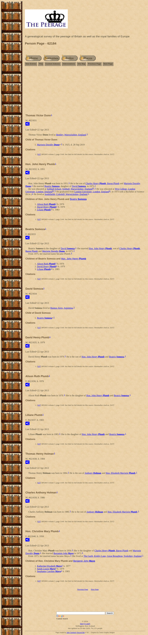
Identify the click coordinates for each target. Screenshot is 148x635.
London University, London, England (91, 191)
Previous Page (94, 64)
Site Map (81, 64)
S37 (39, 154)
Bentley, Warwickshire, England (71, 134)
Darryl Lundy (85, 624)
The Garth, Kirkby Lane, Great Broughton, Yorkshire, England (113, 556)
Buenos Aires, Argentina (61, 308)
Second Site (81, 632)
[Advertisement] (85, 91)
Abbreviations (69, 64)
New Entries (31, 64)
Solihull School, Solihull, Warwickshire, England (69, 189)
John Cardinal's (71, 632)
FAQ (41, 64)
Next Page (108, 64)
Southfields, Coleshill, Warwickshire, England (66, 194)
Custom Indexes (52, 64)
